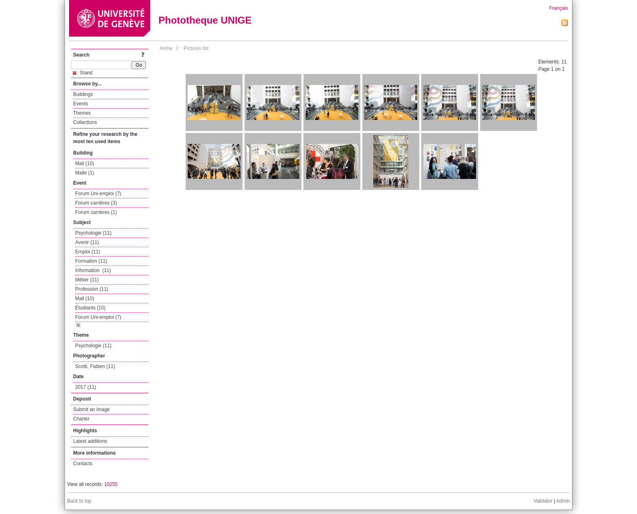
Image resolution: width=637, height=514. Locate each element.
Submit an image (91, 409)
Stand (83, 73)
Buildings (83, 94)
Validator (542, 501)
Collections (85, 122)
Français (558, 8)
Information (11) (93, 270)
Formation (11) (91, 261)
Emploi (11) (87, 252)
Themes (82, 113)
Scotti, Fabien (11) (95, 366)
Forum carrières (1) (96, 212)
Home (166, 48)
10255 (110, 484)
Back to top (79, 501)
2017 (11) (85, 387)
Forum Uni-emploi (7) (98, 193)
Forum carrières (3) (96, 203)
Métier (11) (87, 280)
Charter (81, 419)
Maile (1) (84, 173)
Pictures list (196, 48)
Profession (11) (91, 289)
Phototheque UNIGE (204, 20)
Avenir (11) (87, 242)
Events (80, 104)
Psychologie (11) (93, 233)
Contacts (82, 463)
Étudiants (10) (90, 308)
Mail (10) (84, 163)
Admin (563, 501)
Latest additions (90, 441)
